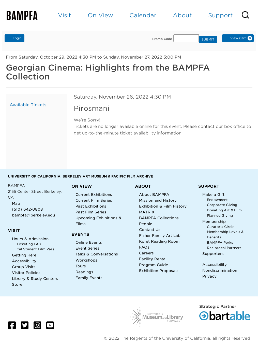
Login (14, 38)
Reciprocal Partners (224, 248)
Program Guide (153, 265)
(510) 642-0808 (27, 209)
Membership (214, 221)
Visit (64, 15)
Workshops (86, 260)
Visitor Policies (26, 272)
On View (100, 15)
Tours (80, 266)
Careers (146, 253)
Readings (84, 272)
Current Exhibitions (93, 194)
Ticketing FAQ (29, 244)
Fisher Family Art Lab (159, 235)
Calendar (143, 15)
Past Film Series (90, 212)
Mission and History (158, 200)
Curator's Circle (220, 227)
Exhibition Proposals (158, 270)
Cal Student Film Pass (35, 249)
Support (220, 15)
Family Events (88, 278)
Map (16, 203)
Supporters (213, 253)
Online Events (88, 242)
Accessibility (24, 261)
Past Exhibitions (90, 206)
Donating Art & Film (224, 210)
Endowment (217, 200)
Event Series (87, 248)
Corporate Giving (222, 205)
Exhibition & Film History (163, 206)
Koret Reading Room (159, 241)
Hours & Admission (30, 239)
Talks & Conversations (96, 254)
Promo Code (162, 38)
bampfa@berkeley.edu (33, 215)
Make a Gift (213, 194)
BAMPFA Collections (159, 218)
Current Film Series (93, 200)
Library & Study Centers (35, 278)
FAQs (144, 247)
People (145, 224)
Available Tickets (28, 104)
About (182, 15)
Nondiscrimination (219, 270)
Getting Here (24, 255)
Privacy (209, 276)
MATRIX (147, 212)
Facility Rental (152, 259)
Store (17, 284)
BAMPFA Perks (220, 242)
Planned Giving (220, 215)
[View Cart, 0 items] (238, 38)
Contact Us (149, 229)
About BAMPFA (154, 194)
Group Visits (24, 267)
